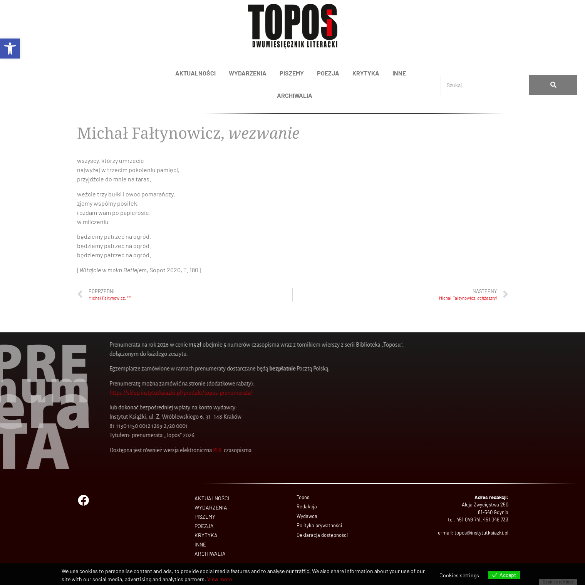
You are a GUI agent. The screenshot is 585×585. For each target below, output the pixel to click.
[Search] (485, 85)
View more (219, 579)
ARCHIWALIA (294, 95)
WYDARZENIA (248, 73)
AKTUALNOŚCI (195, 73)
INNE (399, 73)
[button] (10, 49)
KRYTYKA (365, 73)
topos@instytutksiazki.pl (481, 533)
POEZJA (328, 73)
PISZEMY (292, 73)
